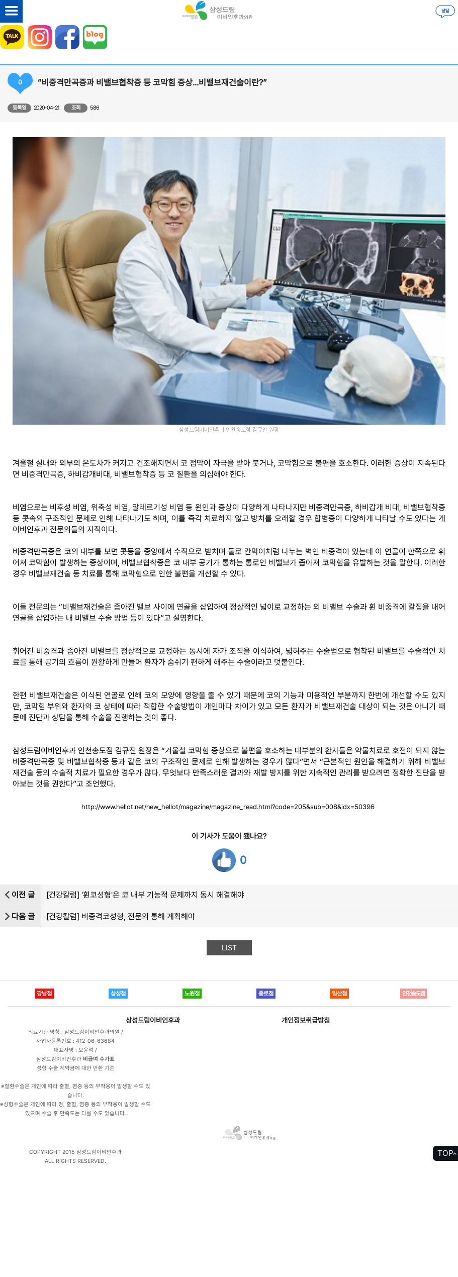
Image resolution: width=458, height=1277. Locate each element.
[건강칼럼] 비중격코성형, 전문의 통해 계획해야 (120, 916)
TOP (445, 1153)
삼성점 (118, 993)
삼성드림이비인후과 (153, 1020)
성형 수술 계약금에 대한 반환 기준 (76, 1068)
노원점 (192, 993)
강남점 (44, 993)
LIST (229, 947)
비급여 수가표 (99, 1059)
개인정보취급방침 (306, 1020)
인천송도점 (413, 993)
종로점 (265, 993)
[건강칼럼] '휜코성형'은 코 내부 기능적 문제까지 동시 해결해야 (145, 895)
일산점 (339, 993)
